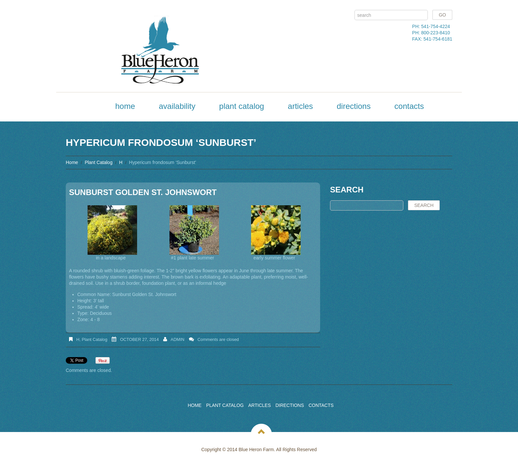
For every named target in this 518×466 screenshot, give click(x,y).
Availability (177, 106)
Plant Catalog (241, 106)
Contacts (409, 106)
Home (125, 106)
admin (178, 339)
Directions (354, 106)
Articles (300, 106)
